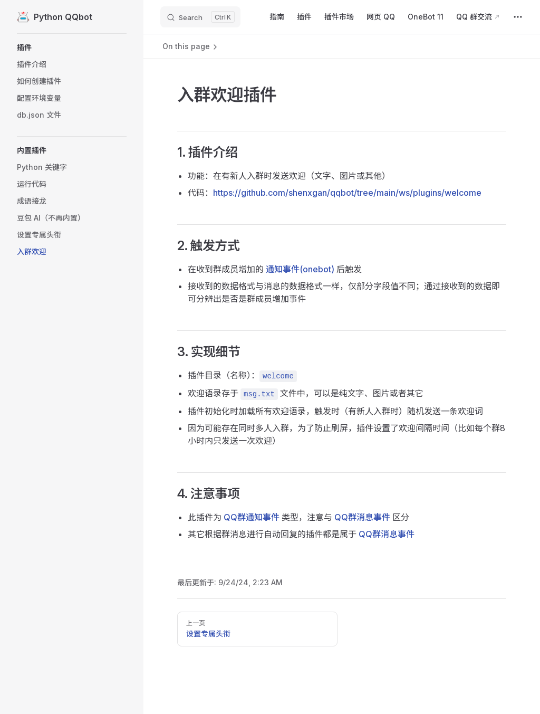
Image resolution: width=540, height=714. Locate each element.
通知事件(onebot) (300, 269)
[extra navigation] (517, 17)
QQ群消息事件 (362, 517)
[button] (72, 47)
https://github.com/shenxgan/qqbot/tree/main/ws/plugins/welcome (347, 192)
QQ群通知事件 (251, 517)
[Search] (200, 16)
